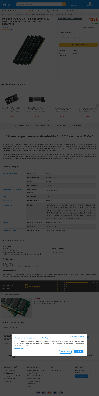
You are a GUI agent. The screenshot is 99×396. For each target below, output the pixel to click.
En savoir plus (18, 348)
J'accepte (79, 352)
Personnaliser (65, 352)
